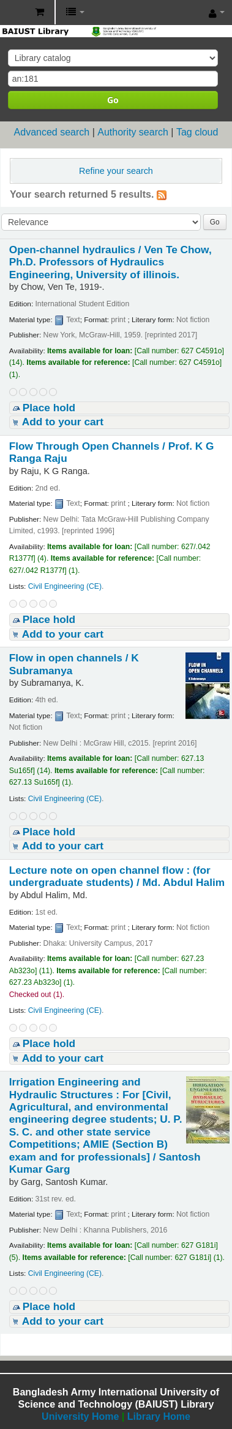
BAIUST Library (13, 13)
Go (113, 100)
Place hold (49, 407)
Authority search (132, 132)
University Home (80, 1416)
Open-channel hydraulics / (110, 262)
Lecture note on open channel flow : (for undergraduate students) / (117, 876)
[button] (39, 12)
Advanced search (52, 132)
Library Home (158, 1416)
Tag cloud (197, 132)
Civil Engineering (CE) (65, 586)
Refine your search (116, 171)
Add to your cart (62, 422)
